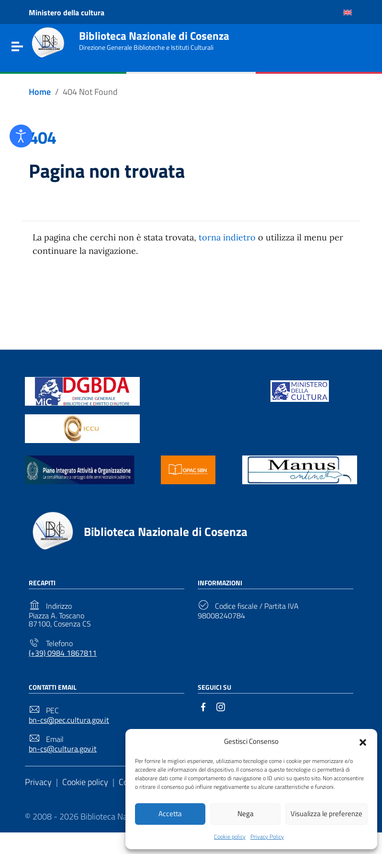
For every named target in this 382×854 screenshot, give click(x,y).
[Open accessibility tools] (21, 136)
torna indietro (227, 237)
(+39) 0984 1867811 (63, 653)
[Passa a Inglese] (347, 12)
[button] (363, 740)
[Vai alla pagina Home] (40, 92)
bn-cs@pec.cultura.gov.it (69, 720)
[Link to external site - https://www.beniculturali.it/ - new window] (299, 390)
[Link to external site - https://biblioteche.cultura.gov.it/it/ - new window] (82, 390)
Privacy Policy (267, 836)
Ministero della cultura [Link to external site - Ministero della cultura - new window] (66, 12)
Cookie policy (230, 836)
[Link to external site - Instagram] (220, 706)
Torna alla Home (187, 298)
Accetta (170, 813)
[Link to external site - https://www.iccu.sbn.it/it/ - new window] (82, 427)
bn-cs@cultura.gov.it (63, 749)
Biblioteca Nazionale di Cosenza (154, 36)
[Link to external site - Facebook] (203, 706)
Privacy (38, 781)
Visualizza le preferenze (326, 813)
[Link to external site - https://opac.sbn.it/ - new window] (188, 469)
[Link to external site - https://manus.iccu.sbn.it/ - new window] (299, 469)
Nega (245, 813)
